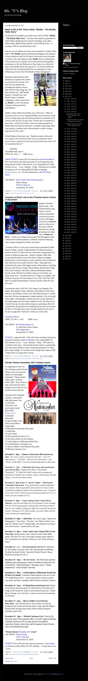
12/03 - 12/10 (71, 106)
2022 (66, 83)
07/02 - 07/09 (71, 173)
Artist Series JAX (12, 193)
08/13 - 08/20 (71, 162)
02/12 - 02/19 (71, 219)
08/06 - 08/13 (71, 165)
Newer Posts (9, 658)
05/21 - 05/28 (71, 183)
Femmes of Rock (19, 358)
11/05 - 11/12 (71, 131)
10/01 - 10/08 (71, 144)
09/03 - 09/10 (71, 154)
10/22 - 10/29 (71, 136)
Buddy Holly (19, 193)
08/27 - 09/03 (71, 157)
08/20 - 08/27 (71, 160)
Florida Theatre (19, 654)
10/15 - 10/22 (71, 139)
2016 (66, 235)
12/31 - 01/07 (71, 98)
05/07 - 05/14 (71, 188)
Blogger (61, 674)
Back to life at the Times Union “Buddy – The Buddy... (73, 115)
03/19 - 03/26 (71, 206)
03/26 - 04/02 (71, 204)
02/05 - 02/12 (71, 222)
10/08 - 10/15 (71, 141)
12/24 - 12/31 (71, 101)
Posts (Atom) (14, 661)
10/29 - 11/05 (71, 134)
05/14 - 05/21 (71, 185)
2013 (66, 243)
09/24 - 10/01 (71, 147)
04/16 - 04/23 (71, 196)
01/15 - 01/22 (71, 227)
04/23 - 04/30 (71, 193)
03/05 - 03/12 (71, 211)
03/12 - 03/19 (71, 209)
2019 (66, 91)
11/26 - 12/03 (71, 109)
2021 (66, 86)
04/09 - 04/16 (71, 198)
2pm (18, 547)
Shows (37, 654)
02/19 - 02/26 (71, 216)
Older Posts (52, 658)
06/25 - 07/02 (71, 175)
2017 (66, 96)
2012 (66, 246)
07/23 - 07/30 (71, 170)
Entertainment (12, 358)
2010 (66, 251)
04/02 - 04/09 (71, 201)
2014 (66, 240)
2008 (66, 256)
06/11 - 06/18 (71, 180)
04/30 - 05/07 (71, 191)
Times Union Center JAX (28, 193)
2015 (66, 238)
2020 (66, 88)
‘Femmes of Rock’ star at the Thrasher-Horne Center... (74, 120)
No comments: (35, 190)
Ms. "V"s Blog (15, 10)
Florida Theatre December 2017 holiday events (27, 362)
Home (31, 658)
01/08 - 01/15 (71, 229)
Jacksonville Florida (27, 654)
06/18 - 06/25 (71, 178)
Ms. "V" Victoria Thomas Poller (72, 64)
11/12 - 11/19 (71, 129)
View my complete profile (70, 67)
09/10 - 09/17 (71, 152)
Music (34, 654)
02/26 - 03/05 (71, 214)
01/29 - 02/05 (71, 224)
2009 (66, 253)
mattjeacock (47, 674)
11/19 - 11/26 (71, 111)
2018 (66, 94)
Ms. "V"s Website (70, 73)
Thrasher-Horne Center (37, 358)
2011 (66, 248)
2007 (66, 259)
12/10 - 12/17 (71, 104)
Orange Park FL (27, 358)
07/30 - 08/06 (71, 167)
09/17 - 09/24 (71, 149)
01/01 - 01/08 (71, 232)
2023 (66, 81)
